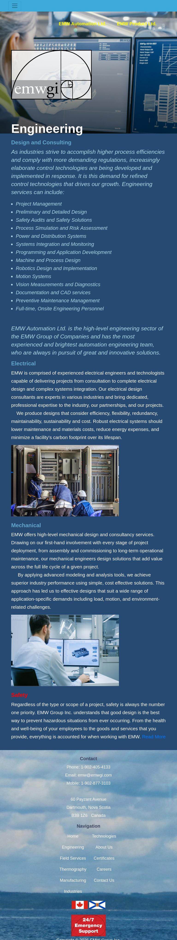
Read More (153, 736)
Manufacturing (73, 872)
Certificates (104, 850)
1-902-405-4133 (95, 767)
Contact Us (104, 872)
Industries (73, 883)
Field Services (73, 850)
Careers (104, 861)
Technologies (104, 828)
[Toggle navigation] (14, 5)
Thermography (72, 861)
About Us (104, 839)
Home (72, 828)
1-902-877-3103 (95, 775)
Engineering (73, 839)
